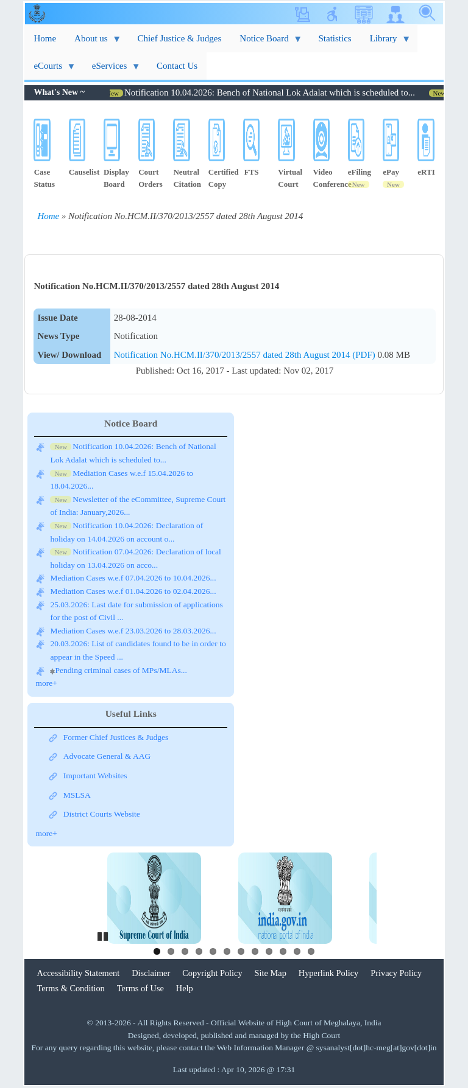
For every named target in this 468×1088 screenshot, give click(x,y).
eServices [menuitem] (112, 70)
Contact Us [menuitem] (177, 66)
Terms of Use (140, 988)
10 (283, 951)
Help (184, 988)
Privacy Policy (396, 973)
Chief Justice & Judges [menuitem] (179, 38)
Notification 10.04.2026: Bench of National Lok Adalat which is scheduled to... (277, 92)
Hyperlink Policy (328, 973)
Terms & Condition (70, 988)
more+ (46, 683)
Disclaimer (151, 973)
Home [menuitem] (45, 38)
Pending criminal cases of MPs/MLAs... (120, 670)
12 (311, 951)
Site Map (270, 973)
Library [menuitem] (386, 42)
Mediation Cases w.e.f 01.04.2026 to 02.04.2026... (133, 591)
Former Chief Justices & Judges (115, 737)
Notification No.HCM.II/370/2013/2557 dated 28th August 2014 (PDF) (246, 355)
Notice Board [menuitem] (266, 42)
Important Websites (95, 775)
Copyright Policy (212, 973)
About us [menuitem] (93, 42)
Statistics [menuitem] (334, 38)
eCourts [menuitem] (50, 70)
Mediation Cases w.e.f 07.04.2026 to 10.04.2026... (133, 577)
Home (48, 216)
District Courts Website (101, 813)
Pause (104, 935)
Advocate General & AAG (107, 756)
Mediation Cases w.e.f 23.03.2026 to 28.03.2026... (133, 630)
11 (297, 951)
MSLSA (77, 795)
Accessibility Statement (78, 973)
